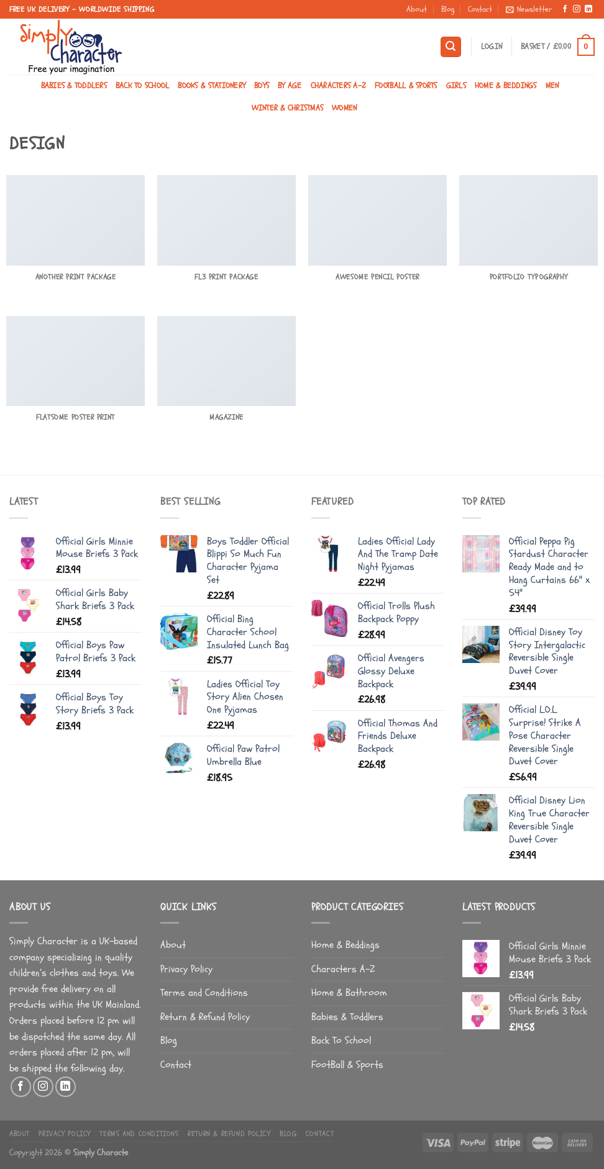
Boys (261, 85)
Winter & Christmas (288, 108)
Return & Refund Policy (205, 1017)
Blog (447, 9)
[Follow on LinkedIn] (588, 9)
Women (344, 108)
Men (552, 85)
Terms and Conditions (204, 993)
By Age (290, 85)
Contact (480, 9)
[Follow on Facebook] (565, 9)
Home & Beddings (506, 85)
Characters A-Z (339, 85)
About (416, 9)
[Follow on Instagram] (576, 9)
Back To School (143, 85)
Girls (456, 85)
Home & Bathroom (349, 993)
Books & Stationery (211, 85)
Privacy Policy (186, 969)
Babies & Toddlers (74, 85)
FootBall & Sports (406, 85)
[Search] (451, 47)
